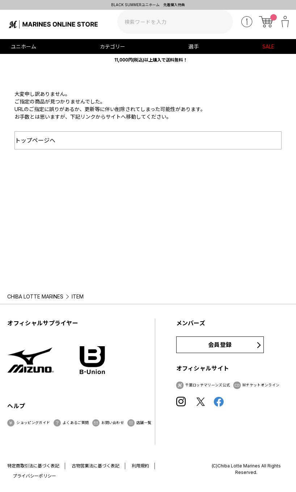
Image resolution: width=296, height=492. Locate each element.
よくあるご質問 (76, 422)
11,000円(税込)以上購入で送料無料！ (150, 60)
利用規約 (140, 465)
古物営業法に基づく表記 (95, 465)
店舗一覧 (143, 422)
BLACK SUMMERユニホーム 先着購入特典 (148, 5)
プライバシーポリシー (34, 476)
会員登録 (220, 344)
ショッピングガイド (33, 422)
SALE (268, 46)
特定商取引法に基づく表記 (33, 465)
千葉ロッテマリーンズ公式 (207, 385)
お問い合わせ (112, 422)
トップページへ (35, 140)
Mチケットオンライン (260, 385)
